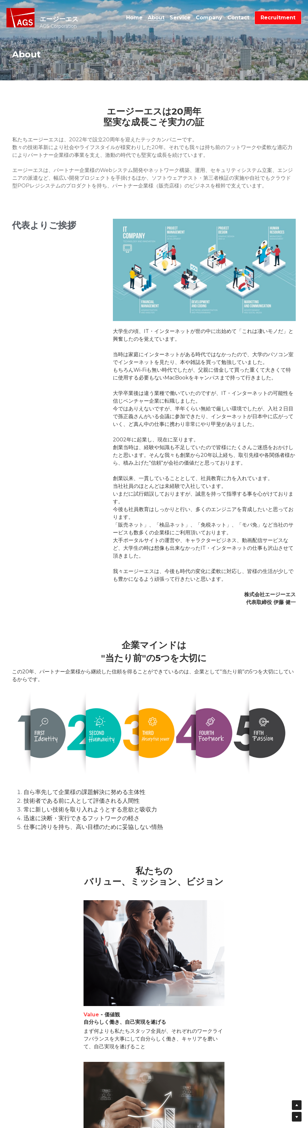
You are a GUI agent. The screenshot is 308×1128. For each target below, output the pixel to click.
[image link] (20, 17)
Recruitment (278, 18)
